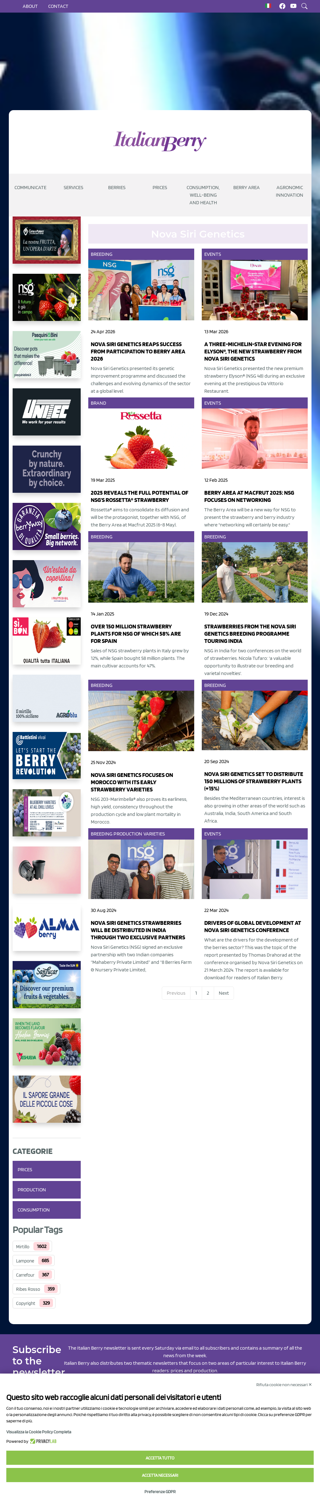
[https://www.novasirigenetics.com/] (47, 302)
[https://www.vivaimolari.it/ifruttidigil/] (47, 588)
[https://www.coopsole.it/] (47, 646)
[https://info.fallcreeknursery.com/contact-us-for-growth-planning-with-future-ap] (47, 817)
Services (73, 187)
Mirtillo (22, 1247)
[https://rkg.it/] (47, 474)
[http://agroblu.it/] (47, 703)
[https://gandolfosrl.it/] (47, 932)
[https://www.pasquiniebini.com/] (47, 359)
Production (32, 1190)
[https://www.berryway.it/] (47, 531)
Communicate (30, 187)
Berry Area (246, 187)
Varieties (154, 834)
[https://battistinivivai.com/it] (47, 760)
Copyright (25, 1303)
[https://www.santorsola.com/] (47, 1104)
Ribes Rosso (28, 1289)
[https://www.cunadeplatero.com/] (47, 245)
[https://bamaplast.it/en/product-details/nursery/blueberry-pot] (47, 875)
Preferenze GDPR (160, 1491)
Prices (160, 187)
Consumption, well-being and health (203, 194)
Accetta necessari (160, 1475)
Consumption (34, 1210)
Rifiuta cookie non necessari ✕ (284, 1384)
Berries (116, 187)
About (30, 6)
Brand (99, 403)
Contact (58, 6)
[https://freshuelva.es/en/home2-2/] (47, 1047)
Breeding (102, 254)
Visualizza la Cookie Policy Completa (38, 1431)
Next (224, 993)
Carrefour (25, 1275)
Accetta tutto (160, 1457)
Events (212, 254)
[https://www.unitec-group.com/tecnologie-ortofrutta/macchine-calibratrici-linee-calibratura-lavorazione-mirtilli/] (47, 417)
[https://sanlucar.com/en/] (47, 989)
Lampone (25, 1261)
